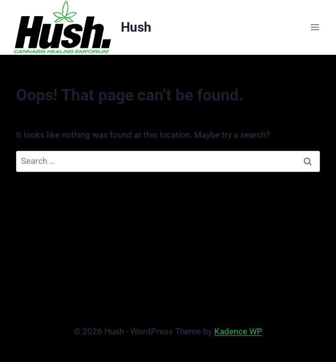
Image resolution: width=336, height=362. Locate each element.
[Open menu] (314, 27)
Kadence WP (238, 331)
